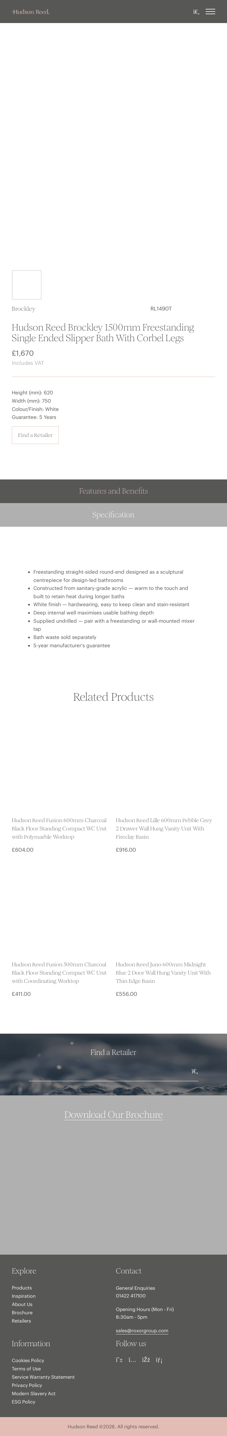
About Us (22, 1304)
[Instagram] (132, 1360)
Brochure (22, 1312)
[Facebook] (146, 1360)
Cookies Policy (28, 1360)
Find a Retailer (35, 435)
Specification (113, 514)
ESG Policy (23, 1402)
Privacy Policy (27, 1385)
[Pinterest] (119, 1360)
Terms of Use (26, 1369)
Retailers (21, 1321)
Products (22, 1288)
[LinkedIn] (159, 1360)
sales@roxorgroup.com (142, 1330)
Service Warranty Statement (43, 1377)
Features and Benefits (113, 491)
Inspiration (24, 1296)
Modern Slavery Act (34, 1393)
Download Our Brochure (113, 1115)
